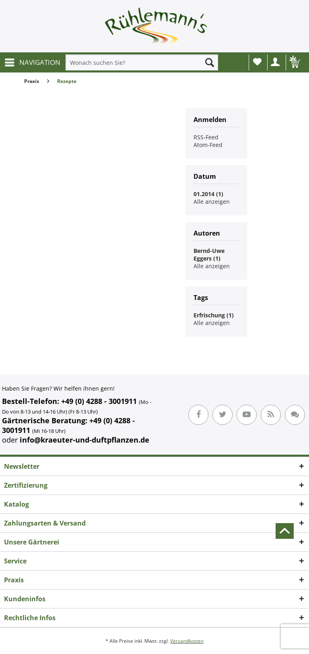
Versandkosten (187, 640)
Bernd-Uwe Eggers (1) (209, 254)
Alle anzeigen (212, 201)
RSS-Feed (206, 137)
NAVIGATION (32, 61)
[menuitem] (32, 62)
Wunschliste (257, 61)
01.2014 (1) (208, 194)
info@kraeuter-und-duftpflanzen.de (84, 440)
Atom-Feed (208, 145)
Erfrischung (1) (214, 315)
